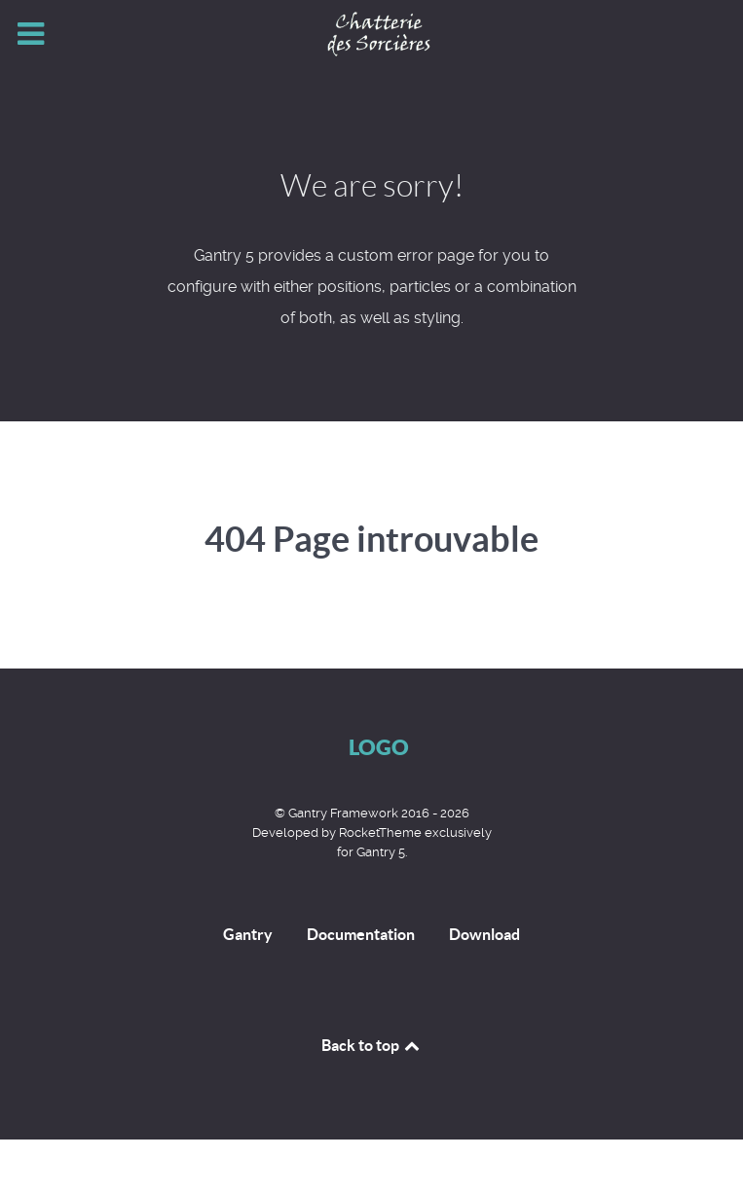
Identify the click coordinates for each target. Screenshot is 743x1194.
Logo (379, 747)
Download (484, 934)
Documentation (361, 934)
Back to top (372, 1045)
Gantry (248, 934)
